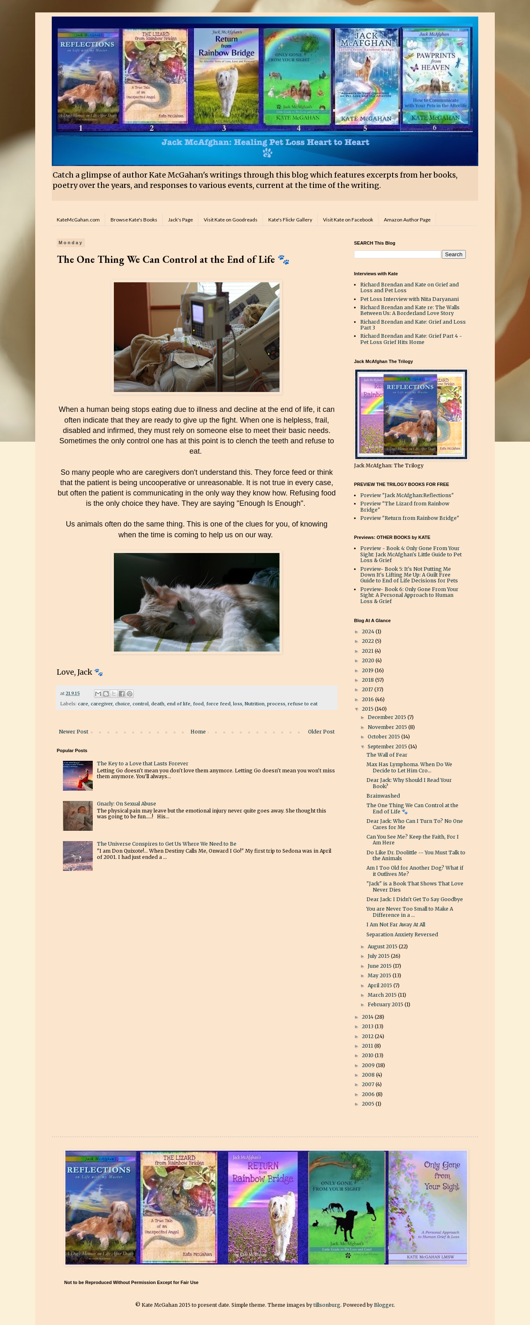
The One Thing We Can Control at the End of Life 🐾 (412, 808)
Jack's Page (180, 219)
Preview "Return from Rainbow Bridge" (409, 518)
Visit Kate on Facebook (348, 219)
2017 (368, 689)
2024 (369, 631)
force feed (218, 704)
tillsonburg (326, 1305)
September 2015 (388, 746)
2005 (369, 1104)
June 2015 (380, 966)
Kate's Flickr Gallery (290, 219)
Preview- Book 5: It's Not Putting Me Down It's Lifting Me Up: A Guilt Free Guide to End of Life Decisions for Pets (409, 575)
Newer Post (73, 732)
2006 (369, 1094)
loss (237, 704)
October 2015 (384, 736)
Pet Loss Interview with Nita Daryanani (409, 299)
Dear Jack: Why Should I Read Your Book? (409, 783)
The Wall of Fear (386, 755)
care (83, 704)
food (198, 704)
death (157, 704)
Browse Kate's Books (134, 219)
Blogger (384, 1305)
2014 (368, 1017)
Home (198, 732)
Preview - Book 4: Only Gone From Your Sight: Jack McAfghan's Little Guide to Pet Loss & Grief (411, 554)
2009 (369, 1065)
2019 (368, 670)
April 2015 (380, 985)
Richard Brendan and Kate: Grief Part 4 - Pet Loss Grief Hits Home (411, 339)
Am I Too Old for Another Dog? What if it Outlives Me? (414, 871)
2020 (369, 660)
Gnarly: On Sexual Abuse (126, 804)
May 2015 (380, 975)
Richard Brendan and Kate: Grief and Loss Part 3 (413, 325)
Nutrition (255, 704)
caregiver (102, 704)
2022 (368, 641)
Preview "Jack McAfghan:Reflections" (407, 495)
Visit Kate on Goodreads (231, 219)
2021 (368, 651)
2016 (368, 699)
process (276, 704)
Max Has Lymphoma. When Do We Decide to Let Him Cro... (409, 767)
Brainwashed (383, 796)
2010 (368, 1055)
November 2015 (388, 727)
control (140, 704)
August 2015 (383, 946)
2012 (368, 1036)
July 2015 (379, 956)
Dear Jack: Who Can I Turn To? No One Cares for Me (414, 824)
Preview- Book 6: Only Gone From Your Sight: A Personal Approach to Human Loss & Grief (409, 595)
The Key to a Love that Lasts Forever (142, 763)
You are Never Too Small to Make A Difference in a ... (409, 912)
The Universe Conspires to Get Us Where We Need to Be (166, 844)
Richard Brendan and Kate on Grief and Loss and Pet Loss (409, 287)
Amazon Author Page (407, 219)
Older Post (321, 732)
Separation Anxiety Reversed (402, 934)
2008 (369, 1075)
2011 (368, 1046)
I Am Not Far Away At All (395, 924)
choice (122, 704)
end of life (178, 704)
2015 (368, 709)
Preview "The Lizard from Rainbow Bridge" (404, 506)
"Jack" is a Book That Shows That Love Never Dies (414, 886)
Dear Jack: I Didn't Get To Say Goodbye (414, 899)
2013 (368, 1026)
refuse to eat (303, 704)
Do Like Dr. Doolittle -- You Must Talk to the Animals (415, 855)
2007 (369, 1084)
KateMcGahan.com (78, 219)
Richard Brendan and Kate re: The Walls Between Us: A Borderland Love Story (410, 310)
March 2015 (383, 995)
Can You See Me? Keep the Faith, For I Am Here (412, 840)
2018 (368, 680)
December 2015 (387, 717)
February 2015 (386, 1004)
